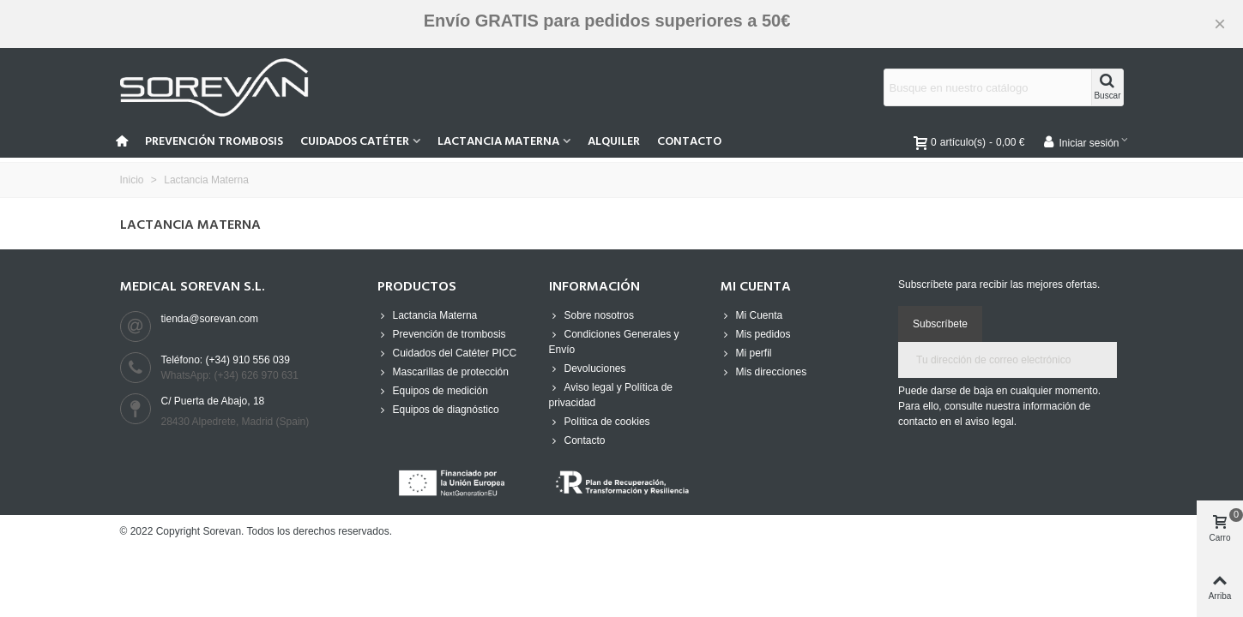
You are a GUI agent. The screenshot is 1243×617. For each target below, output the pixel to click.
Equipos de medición (432, 390)
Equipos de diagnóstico (438, 409)
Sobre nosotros (591, 315)
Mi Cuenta (752, 315)
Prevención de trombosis (441, 334)
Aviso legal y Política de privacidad (611, 394)
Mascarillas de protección (443, 372)
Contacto (689, 142)
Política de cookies (599, 421)
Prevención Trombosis (214, 142)
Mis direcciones (764, 372)
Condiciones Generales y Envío (614, 341)
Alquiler (614, 142)
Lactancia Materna (498, 142)
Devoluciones (587, 368)
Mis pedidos (756, 334)
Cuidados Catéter (354, 142)
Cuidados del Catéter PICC (447, 353)
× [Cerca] (1220, 23)
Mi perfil (746, 353)
